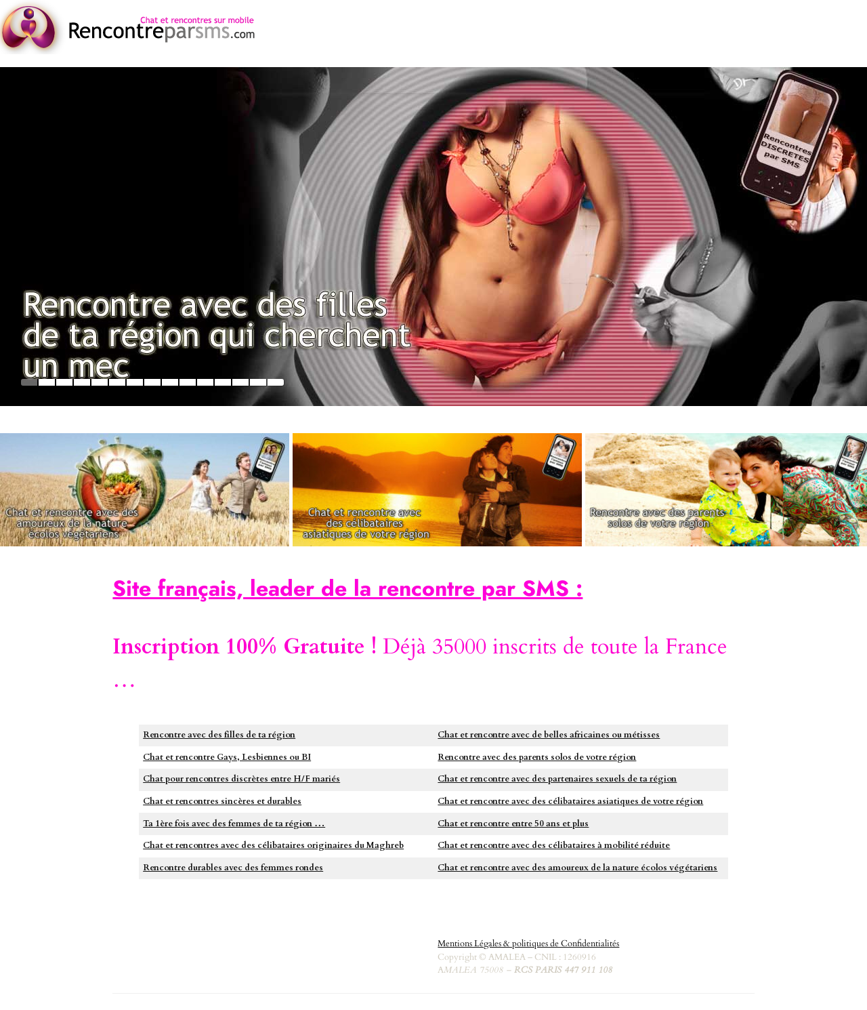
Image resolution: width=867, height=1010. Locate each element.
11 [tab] (205, 382)
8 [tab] (152, 382)
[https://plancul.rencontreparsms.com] (433, 236)
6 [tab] (117, 382)
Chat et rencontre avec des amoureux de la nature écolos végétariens (577, 868)
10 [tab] (187, 382)
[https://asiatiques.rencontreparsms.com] (437, 489)
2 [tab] (47, 382)
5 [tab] (99, 382)
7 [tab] (135, 382)
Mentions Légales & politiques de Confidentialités (528, 943)
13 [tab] (240, 382)
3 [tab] (64, 382)
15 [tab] (276, 382)
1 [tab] (29, 382)
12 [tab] (223, 382)
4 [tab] (82, 382)
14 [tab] (258, 382)
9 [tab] (170, 382)
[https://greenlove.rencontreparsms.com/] (144, 489)
